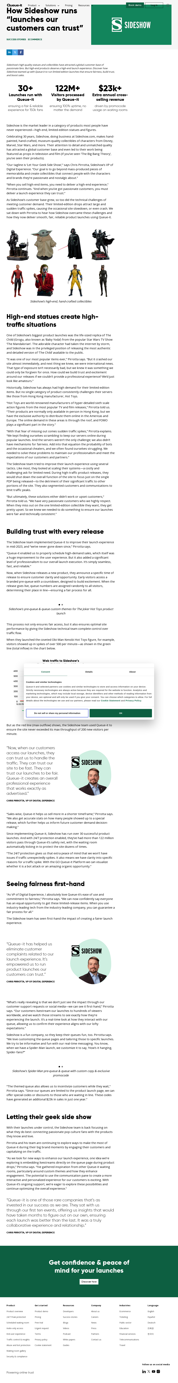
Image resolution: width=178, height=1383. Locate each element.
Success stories (70, 1317)
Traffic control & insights (18, 1339)
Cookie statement (43, 1345)
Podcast (67, 1334)
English (151, 1311)
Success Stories (16, 39)
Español (151, 1317)
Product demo (41, 1311)
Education (124, 1328)
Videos (66, 1328)
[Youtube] (154, 1371)
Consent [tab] (45, 672)
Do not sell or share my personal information (57, 713)
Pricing (69, 5)
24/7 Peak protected (16, 1317)
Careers (94, 1317)
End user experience (16, 1334)
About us (95, 1311)
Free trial (39, 1322)
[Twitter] (149, 1371)
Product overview (15, 1311)
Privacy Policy (133, 700)
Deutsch (151, 1322)
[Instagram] (158, 1371)
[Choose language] (167, 5)
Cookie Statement (110, 700)
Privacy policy (41, 1339)
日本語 (151, 1328)
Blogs (65, 1322)
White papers (69, 1339)
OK (120, 713)
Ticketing (123, 1317)
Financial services (127, 1334)
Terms (38, 1334)
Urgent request (42, 1328)
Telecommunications (129, 1339)
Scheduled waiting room (18, 1322)
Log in (154, 5)
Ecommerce (35, 39)
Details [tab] (89, 672)
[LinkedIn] (144, 1371)
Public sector (125, 1322)
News (94, 1322)
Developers (68, 1311)
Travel (122, 1345)
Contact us (96, 1339)
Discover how (89, 1281)
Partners (95, 1334)
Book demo (135, 5)
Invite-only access (15, 1328)
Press (93, 1328)
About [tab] (132, 672)
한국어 (151, 1334)
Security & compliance (17, 1356)
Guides (66, 1345)
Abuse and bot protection (18, 1345)
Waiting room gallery (16, 1350)
